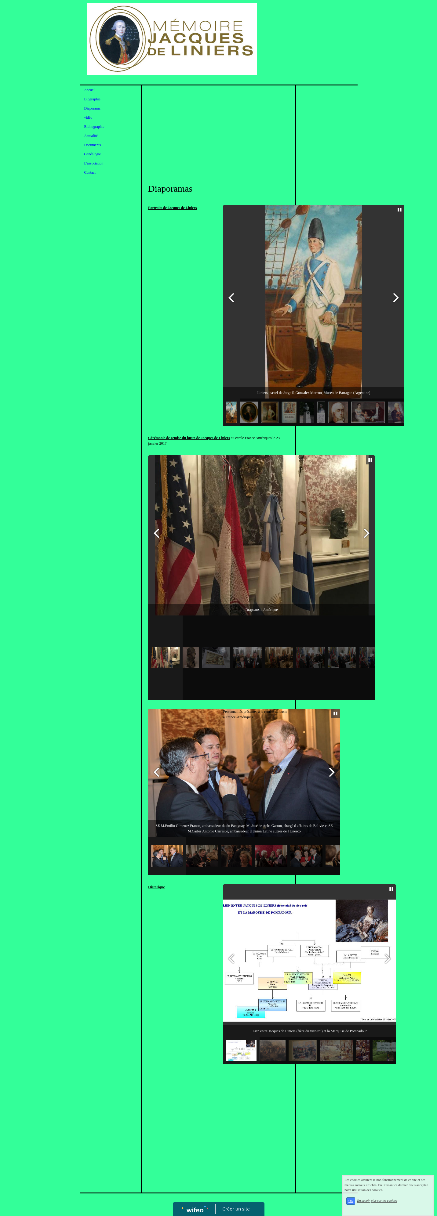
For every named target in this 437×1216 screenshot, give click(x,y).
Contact (90, 172)
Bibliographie (94, 126)
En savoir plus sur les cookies (386, 1204)
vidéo (88, 117)
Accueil (90, 90)
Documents (92, 145)
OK (359, 1204)
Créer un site (235, 1209)
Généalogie (92, 154)
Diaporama (92, 108)
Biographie (92, 99)
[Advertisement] (218, 134)
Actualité (91, 136)
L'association (94, 163)
